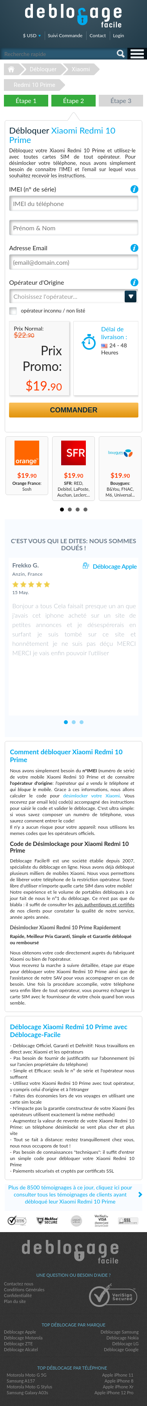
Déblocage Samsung (119, 1297)
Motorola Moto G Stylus (29, 1352)
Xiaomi (81, 69)
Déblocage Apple (114, 566)
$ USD (30, 35)
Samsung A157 (21, 1346)
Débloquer (43, 69)
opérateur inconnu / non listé (53, 310)
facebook (58, 1387)
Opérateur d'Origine (36, 282)
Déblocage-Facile (73, 15)
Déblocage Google (121, 1315)
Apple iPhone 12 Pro (113, 1358)
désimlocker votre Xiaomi (91, 761)
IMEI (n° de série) (32, 189)
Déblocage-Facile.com (73, 1217)
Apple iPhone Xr (118, 1352)
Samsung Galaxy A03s (27, 1358)
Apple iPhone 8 (119, 1346)
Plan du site (15, 1267)
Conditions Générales (24, 1255)
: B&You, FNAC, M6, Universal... (120, 489)
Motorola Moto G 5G (27, 1340)
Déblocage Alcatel (21, 1315)
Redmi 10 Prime (34, 85)
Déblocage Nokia (122, 1303)
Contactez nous (18, 1249)
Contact (97, 35)
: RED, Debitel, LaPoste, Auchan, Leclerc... (73, 489)
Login (118, 35)
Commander (74, 410)
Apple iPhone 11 (117, 1340)
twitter (74, 1387)
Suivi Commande (65, 35)
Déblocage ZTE (18, 1309)
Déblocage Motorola (23, 1303)
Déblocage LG (125, 1309)
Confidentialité (18, 1261)
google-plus (89, 1387)
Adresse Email (28, 247)
